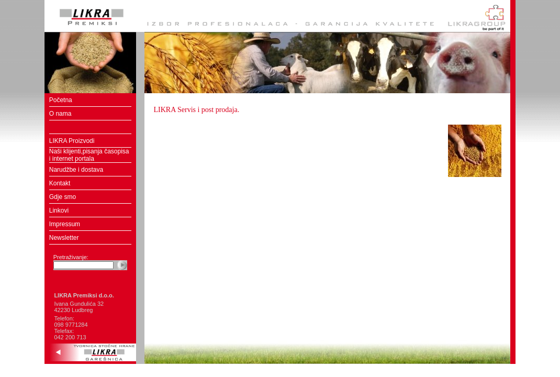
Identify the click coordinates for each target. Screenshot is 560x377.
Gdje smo (62, 197)
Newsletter (64, 237)
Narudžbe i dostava (76, 169)
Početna (60, 100)
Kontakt (60, 183)
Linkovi (59, 210)
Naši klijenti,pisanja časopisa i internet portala (89, 155)
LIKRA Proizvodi (72, 141)
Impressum (64, 224)
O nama (60, 113)
